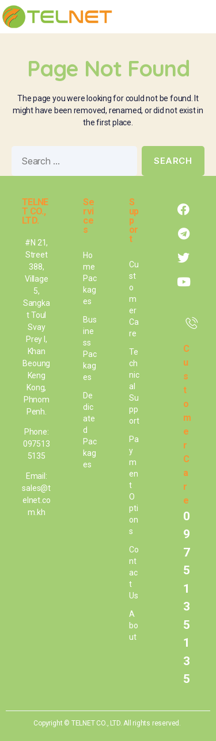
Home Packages (89, 278)
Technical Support (134, 386)
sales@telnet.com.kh (36, 500)
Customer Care (134, 299)
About (133, 625)
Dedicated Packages (89, 430)
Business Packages (89, 348)
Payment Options (134, 485)
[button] (200, 16)
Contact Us (134, 572)
